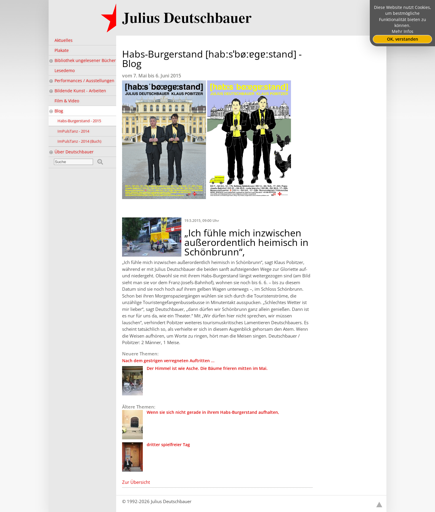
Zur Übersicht (136, 482)
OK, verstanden (402, 39)
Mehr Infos (402, 31)
